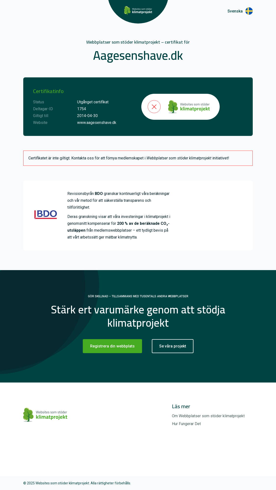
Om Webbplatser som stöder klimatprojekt (208, 416)
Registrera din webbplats (112, 346)
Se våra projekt (172, 346)
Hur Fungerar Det (186, 423)
